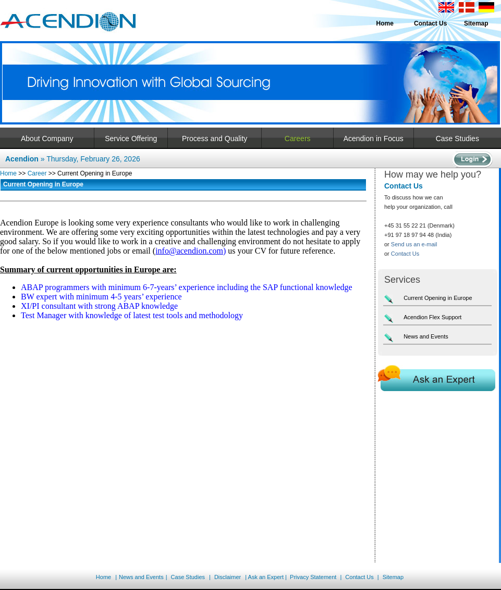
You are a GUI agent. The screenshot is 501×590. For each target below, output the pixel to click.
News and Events (426, 336)
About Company (47, 138)
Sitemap (476, 23)
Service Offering (131, 138)
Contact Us (430, 23)
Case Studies (457, 138)
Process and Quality (214, 138)
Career (37, 173)
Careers (298, 138)
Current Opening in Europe (438, 298)
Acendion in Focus (374, 138)
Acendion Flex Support (432, 317)
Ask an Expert (266, 577)
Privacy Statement (313, 577)
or (410, 244)
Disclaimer (227, 577)
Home (385, 23)
